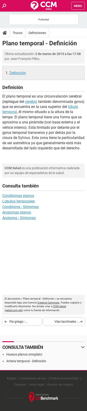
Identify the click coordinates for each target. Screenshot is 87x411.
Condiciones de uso (33, 378)
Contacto (20, 384)
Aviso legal (36, 384)
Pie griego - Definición (17, 322)
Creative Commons (48, 302)
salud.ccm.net (14, 310)
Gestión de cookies (60, 384)
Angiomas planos (16, 212)
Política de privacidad (64, 378)
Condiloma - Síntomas (20, 207)
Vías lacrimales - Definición (66, 322)
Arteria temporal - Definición (26, 361)
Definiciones (37, 33)
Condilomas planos (18, 195)
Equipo (11, 378)
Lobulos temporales (18, 201)
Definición (18, 73)
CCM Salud (59, 306)
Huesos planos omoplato (24, 354)
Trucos (18, 33)
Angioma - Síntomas (19, 218)
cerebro (31, 101)
